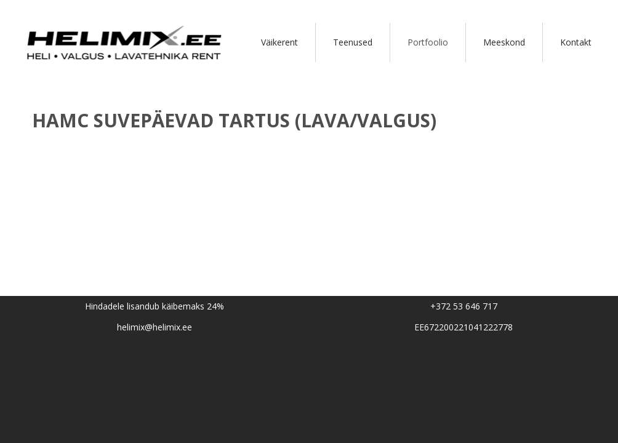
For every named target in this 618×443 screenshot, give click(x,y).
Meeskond (504, 42)
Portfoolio (427, 42)
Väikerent (279, 42)
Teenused (352, 42)
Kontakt (576, 42)
